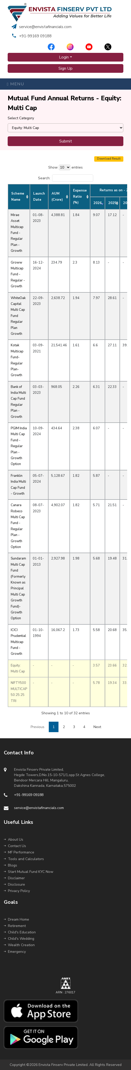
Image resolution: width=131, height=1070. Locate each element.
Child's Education (20, 932)
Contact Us (15, 845)
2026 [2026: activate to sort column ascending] (97, 203)
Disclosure (14, 884)
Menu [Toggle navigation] (15, 84)
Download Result (109, 159)
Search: (65, 178)
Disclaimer (14, 878)
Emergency (15, 951)
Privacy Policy (17, 890)
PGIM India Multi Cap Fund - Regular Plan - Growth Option (19, 446)
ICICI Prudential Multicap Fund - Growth (18, 642)
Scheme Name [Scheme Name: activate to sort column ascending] (17, 196)
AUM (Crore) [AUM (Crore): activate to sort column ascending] (57, 196)
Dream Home (16, 919)
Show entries (65, 167)
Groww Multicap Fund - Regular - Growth (18, 274)
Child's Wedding (19, 938)
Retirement (15, 925)
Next (97, 726)
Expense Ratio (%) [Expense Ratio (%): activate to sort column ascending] (80, 196)
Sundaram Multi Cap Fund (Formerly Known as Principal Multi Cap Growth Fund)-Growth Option (18, 588)
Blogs (10, 865)
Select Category (21, 118)
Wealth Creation (19, 945)
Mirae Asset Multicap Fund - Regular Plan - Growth (17, 233)
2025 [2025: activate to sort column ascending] (112, 203)
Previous (37, 726)
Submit (65, 141)
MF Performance (19, 852)
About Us (13, 839)
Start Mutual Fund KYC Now (28, 871)
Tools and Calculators (24, 859)
